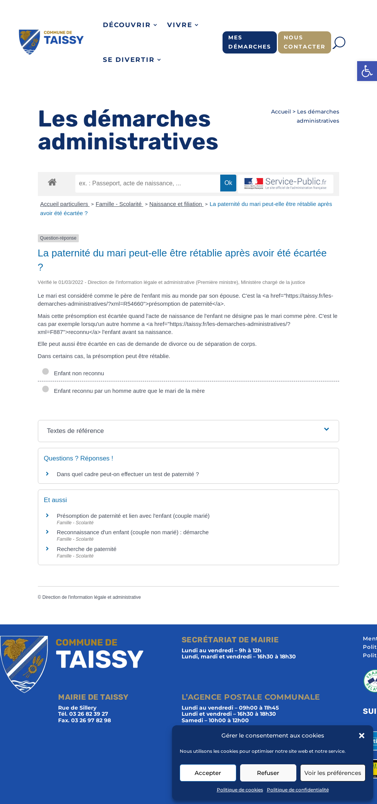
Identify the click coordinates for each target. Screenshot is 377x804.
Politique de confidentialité (298, 790)
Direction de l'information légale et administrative (91, 597)
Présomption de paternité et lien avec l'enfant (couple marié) (133, 515)
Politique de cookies (240, 790)
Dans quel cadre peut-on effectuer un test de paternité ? (128, 474)
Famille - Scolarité (119, 204)
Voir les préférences (332, 772)
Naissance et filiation (177, 204)
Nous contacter (304, 42)
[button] (367, 71)
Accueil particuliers (64, 204)
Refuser (268, 772)
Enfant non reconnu (73, 373)
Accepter (208, 772)
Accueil (281, 111)
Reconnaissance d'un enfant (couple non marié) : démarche (133, 532)
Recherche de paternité (87, 549)
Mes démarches (249, 42)
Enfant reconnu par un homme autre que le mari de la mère (123, 390)
